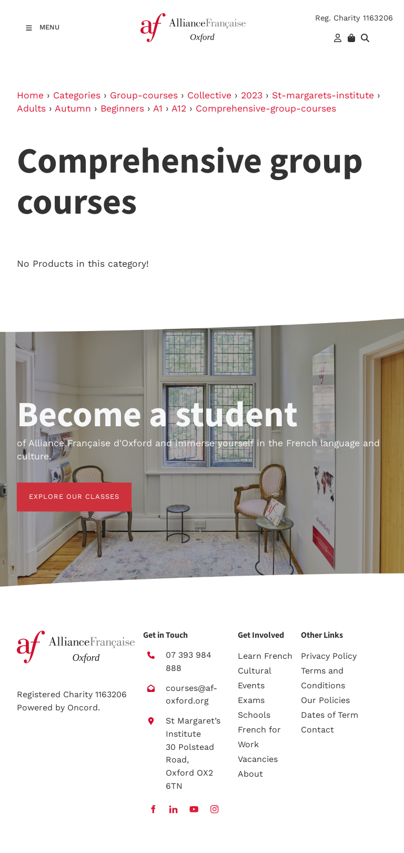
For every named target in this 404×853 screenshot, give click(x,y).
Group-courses (144, 95)
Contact (317, 730)
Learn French (265, 656)
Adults (31, 108)
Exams (251, 700)
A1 (158, 108)
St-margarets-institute (323, 95)
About (250, 774)
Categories (76, 95)
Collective (209, 95)
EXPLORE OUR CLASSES (62, 489)
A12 (178, 108)
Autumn (73, 108)
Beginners (122, 108)
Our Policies (325, 700)
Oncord (82, 707)
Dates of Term (329, 715)
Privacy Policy (329, 656)
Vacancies (258, 759)
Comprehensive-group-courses (266, 108)
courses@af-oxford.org (191, 694)
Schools (254, 715)
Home (30, 95)
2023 (251, 95)
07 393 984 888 (188, 661)
